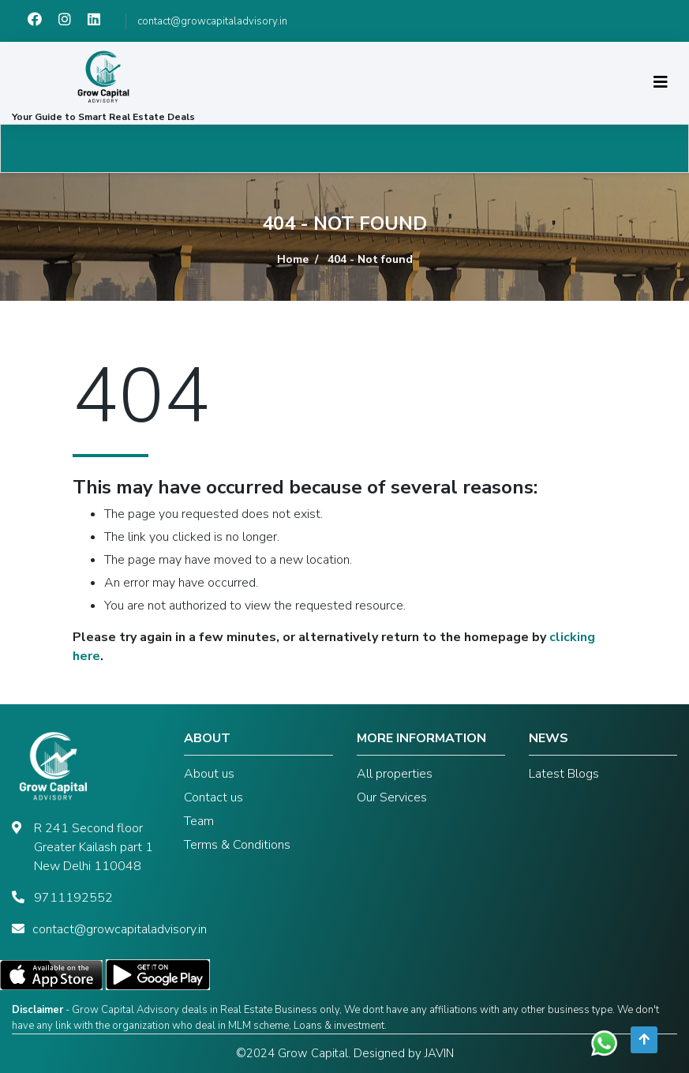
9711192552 (73, 897)
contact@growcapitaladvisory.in (212, 21)
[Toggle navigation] (660, 82)
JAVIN (439, 1053)
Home (293, 259)
